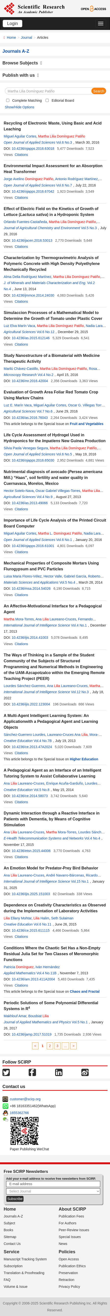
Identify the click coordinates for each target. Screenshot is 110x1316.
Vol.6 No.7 (64, 185)
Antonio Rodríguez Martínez (76, 179)
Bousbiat (38, 1016)
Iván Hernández (48, 967)
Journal (26, 37)
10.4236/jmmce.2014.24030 (33, 295)
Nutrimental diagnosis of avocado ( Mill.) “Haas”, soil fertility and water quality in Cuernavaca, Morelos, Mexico (53, 478)
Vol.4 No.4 (92, 838)
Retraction (66, 1280)
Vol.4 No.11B (47, 973)
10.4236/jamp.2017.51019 (32, 1034)
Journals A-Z (13, 1216)
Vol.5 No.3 (89, 228)
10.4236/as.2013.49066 (30, 503)
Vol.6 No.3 (64, 142)
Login (12, 23)
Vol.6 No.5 (64, 454)
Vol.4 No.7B (43, 741)
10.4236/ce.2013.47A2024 (32, 747)
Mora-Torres (19, 619)
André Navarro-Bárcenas (65, 875)
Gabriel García (75, 576)
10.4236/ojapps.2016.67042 (33, 191)
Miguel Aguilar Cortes (20, 136)
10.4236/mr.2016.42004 (30, 381)
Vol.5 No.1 (80, 1022)
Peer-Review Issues (74, 1230)
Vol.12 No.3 (80, 692)
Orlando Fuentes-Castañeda (25, 222)
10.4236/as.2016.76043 (30, 418)
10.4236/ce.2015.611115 (31, 930)
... (65, 1046)
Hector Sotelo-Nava (19, 491)
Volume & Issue (15, 1287)
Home (11, 37)
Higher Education (84, 759)
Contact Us (12, 1244)
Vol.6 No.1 (64, 540)
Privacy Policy (69, 1287)
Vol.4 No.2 (46, 375)
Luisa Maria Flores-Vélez (23, 576)
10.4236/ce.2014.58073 (30, 796)
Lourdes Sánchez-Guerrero (24, 686)
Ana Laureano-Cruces (56, 619)
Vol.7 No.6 (45, 411)
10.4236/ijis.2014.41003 (30, 637)
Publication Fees (71, 1216)
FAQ (7, 1280)
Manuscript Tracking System (25, 1259)
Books (8, 1230)
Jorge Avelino (28, 179)
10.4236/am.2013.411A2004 (33, 979)
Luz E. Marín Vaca (18, 405)
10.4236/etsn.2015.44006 (31, 851)
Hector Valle (53, 576)
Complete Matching (27, 100)
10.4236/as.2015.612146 (31, 338)
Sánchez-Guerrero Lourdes (24, 735)
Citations (21, 155)
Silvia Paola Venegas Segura (26, 448)
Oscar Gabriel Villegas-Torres (58, 491)
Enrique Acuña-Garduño (64, 783)
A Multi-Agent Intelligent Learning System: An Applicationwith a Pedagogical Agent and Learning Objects (51, 721)
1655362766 (19, 1113)
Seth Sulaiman (62, 918)
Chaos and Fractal (84, 991)
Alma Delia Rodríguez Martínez (27, 277)
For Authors (67, 1223)
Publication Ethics (72, 1266)
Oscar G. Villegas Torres (86, 405)
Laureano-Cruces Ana (67, 735)
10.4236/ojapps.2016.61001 (33, 546)
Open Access (69, 1259)
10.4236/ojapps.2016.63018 (33, 148)
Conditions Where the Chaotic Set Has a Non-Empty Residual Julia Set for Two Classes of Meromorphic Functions (52, 954)
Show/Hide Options (19, 107)
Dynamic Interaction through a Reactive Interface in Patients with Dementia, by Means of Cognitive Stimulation (51, 819)
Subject (9, 1223)
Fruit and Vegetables (86, 424)
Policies (67, 1251)
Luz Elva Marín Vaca (19, 326)
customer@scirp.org (25, 1099)
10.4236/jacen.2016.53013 (32, 240)
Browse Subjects (22, 63)
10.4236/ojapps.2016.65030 (33, 460)
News (63, 1244)
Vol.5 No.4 (67, 582)
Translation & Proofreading (24, 1273)
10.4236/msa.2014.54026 (31, 588)
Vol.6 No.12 (45, 332)
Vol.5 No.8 (41, 790)
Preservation (68, 1273)
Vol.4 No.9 (45, 497)
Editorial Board (63, 100)
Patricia (19, 967)
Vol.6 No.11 (42, 924)
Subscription (13, 1266)
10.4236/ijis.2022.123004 (31, 704)
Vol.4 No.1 (79, 625)
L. (60, 533)
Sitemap (10, 1237)
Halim (41, 918)
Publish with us (20, 75)
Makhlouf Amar (15, 1016)
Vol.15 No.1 (80, 881)
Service (11, 1251)
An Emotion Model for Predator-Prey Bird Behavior (51, 868)
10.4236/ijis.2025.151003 (31, 894)
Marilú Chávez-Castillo (21, 369)
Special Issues (70, 1237)
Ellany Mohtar (18, 918)
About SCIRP (72, 1209)
